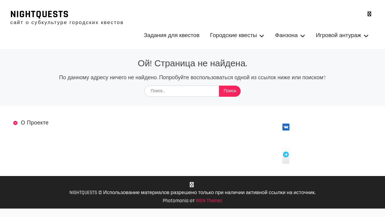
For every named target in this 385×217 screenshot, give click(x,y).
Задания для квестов (171, 35)
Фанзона (286, 35)
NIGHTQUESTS (39, 14)
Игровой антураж (338, 35)
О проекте (35, 123)
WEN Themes (209, 201)
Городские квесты (233, 35)
